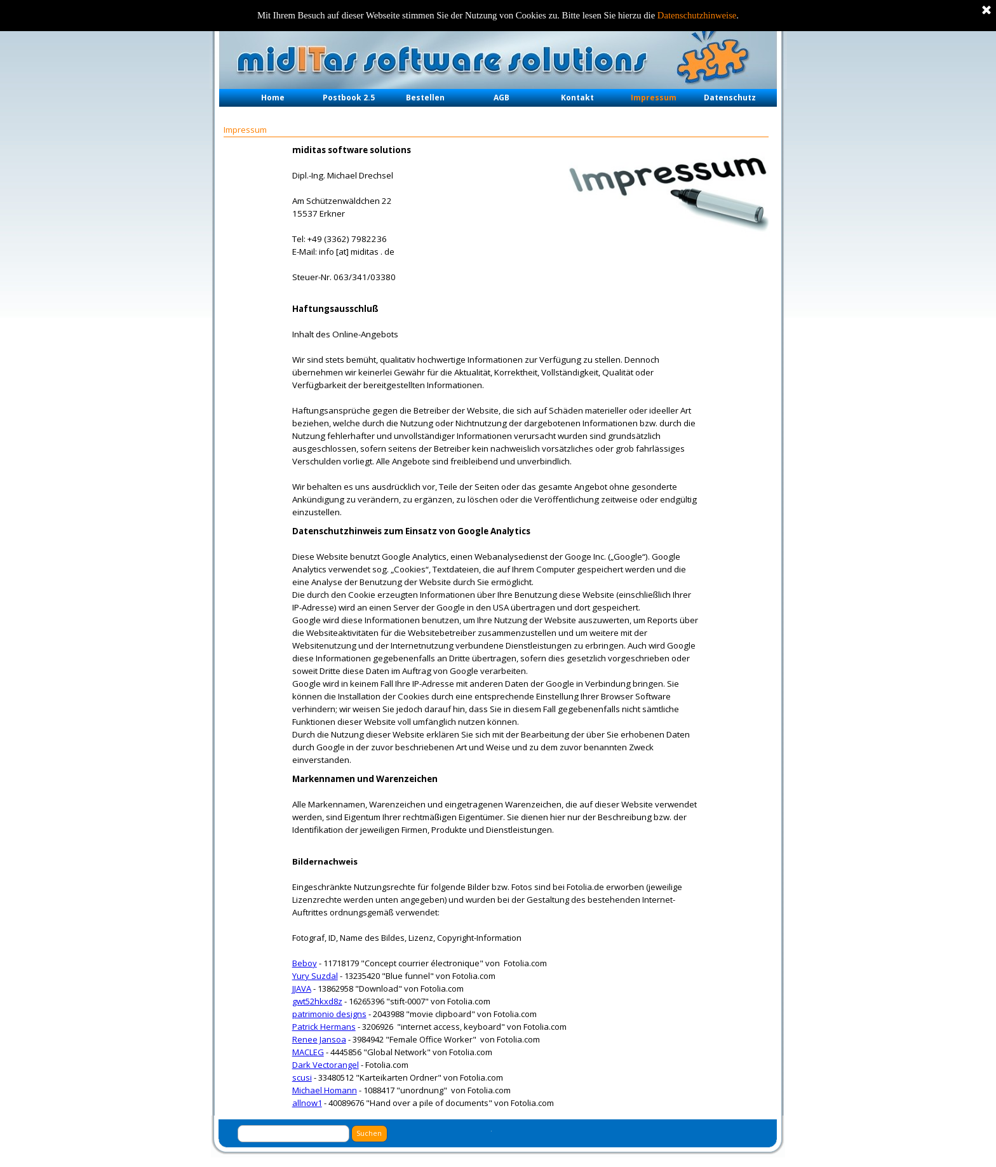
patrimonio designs (329, 1014)
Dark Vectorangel (325, 1064)
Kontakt (577, 97)
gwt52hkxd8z (317, 1001)
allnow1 (307, 1103)
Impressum (653, 97)
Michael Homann (324, 1090)
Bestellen (425, 97)
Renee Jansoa (319, 1039)
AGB (501, 97)
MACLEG (308, 1052)
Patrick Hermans (324, 1026)
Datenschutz (730, 97)
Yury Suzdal (315, 975)
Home (273, 97)
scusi (302, 1077)
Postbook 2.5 (349, 97)
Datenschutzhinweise (697, 15)
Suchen (369, 1133)
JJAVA (301, 988)
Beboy (304, 963)
